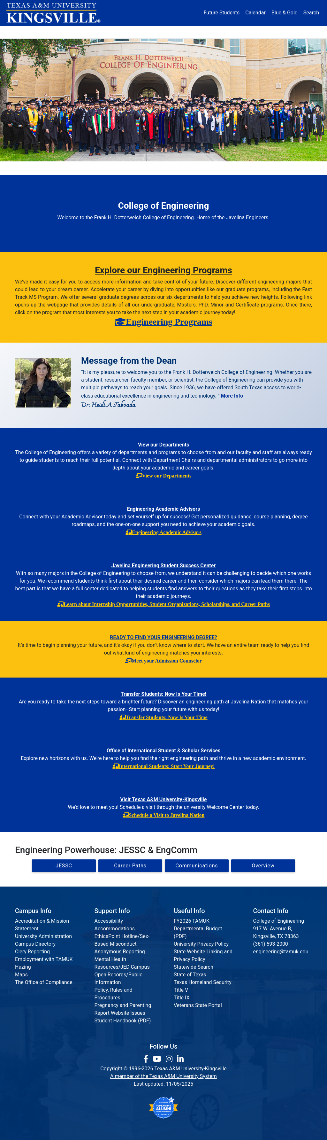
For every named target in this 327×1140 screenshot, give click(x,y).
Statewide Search (193, 967)
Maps (21, 975)
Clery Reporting (32, 952)
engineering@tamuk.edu (280, 952)
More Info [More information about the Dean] (232, 396)
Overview (263, 866)
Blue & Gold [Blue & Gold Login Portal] (284, 13)
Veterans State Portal (198, 1005)
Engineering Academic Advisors (167, 532)
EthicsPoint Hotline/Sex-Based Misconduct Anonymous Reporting (122, 944)
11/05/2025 (179, 1084)
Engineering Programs (169, 321)
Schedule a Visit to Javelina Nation (167, 815)
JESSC (64, 866)
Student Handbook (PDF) (123, 1021)
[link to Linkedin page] (180, 1059)
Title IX (182, 998)
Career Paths (130, 866)
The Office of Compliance (43, 982)
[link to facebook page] (146, 1059)
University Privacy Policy (201, 944)
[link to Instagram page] (170, 1059)
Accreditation (245, 168)
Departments (82, 168)
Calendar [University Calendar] (255, 13)
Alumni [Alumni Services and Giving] (230, 32)
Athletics (263, 32)
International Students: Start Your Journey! (167, 766)
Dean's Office (37, 168)
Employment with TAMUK (44, 959)
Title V (181, 990)
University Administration (43, 936)
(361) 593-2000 (270, 944)
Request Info (290, 168)
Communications (195, 168)
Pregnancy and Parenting (123, 1005)
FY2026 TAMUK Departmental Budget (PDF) (198, 928)
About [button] (29, 32)
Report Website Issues (120, 1013)
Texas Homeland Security (203, 982)
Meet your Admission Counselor (167, 660)
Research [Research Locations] (153, 32)
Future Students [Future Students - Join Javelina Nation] (222, 13)
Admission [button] (67, 32)
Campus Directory (35, 944)
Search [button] (311, 13)
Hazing (23, 967)
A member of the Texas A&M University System (163, 1076)
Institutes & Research (136, 168)
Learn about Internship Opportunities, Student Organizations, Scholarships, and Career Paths (167, 604)
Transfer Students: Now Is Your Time (166, 717)
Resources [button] (191, 32)
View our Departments (167, 475)
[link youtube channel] (157, 1059)
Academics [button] (111, 32)
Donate (296, 32)
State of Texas (190, 975)
